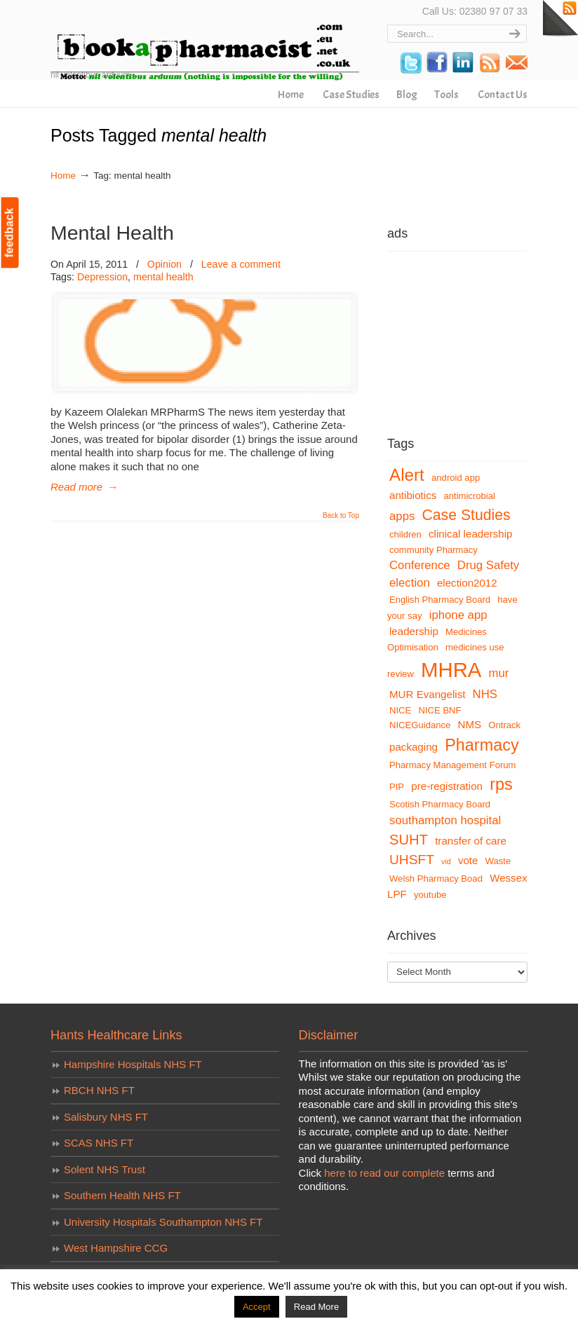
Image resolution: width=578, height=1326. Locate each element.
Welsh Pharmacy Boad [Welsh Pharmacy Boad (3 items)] (436, 878)
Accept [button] (257, 1306)
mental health (163, 276)
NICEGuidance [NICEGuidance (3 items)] (419, 725)
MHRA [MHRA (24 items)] (451, 669)
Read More (316, 1306)
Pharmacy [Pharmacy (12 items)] (482, 745)
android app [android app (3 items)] (455, 477)
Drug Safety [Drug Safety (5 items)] (488, 565)
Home (63, 175)
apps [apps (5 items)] (402, 516)
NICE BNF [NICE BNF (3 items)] (439, 710)
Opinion (164, 264)
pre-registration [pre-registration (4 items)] (447, 786)
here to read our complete (384, 1173)
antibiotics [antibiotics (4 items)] (412, 495)
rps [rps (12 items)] (501, 784)
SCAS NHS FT (98, 1143)
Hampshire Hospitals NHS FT (133, 1064)
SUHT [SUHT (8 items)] (408, 839)
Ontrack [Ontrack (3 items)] (504, 725)
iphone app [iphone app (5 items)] (458, 615)
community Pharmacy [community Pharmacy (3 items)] (433, 550)
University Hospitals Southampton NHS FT (163, 1222)
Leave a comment (241, 264)
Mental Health (112, 232)
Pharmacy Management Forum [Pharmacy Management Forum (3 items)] (452, 765)
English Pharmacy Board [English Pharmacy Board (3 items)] (439, 599)
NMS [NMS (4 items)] (470, 724)
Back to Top (341, 515)
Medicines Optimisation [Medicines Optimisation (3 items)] (437, 639)
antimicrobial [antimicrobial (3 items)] (469, 496)
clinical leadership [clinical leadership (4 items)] (470, 534)
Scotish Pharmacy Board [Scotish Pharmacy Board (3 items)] (439, 804)
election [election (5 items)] (409, 582)
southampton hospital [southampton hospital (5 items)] (445, 820)
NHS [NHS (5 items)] (485, 694)
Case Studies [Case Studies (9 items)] (466, 515)
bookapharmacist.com (205, 42)
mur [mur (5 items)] (499, 673)
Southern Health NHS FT (122, 1195)
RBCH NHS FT (99, 1090)
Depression (102, 276)
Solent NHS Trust (104, 1169)
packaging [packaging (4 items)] (413, 747)
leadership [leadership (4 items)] (413, 631)
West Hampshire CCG (116, 1248)
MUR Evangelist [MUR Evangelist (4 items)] (427, 694)
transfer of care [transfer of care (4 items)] (470, 841)
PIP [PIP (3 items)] (396, 786)
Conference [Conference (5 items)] (419, 565)
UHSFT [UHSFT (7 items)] (411, 859)
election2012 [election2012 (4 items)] (467, 583)
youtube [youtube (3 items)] (430, 894)
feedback (9, 232)
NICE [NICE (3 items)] (400, 710)
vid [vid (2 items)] (446, 861)
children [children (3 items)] (405, 534)
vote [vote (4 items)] (468, 860)
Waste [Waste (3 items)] (498, 861)
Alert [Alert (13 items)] (406, 474)
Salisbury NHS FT (106, 1117)
